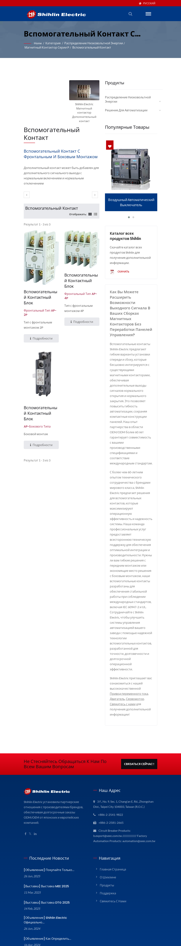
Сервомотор (133, 663)
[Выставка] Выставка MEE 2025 (45, 856)
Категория (53, 43)
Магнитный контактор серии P (45, 47)
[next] (95, 185)
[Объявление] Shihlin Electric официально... (54, 888)
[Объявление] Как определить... (46, 905)
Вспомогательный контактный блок (40, 285)
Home (38, 43)
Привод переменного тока (128, 658)
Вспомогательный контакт (88, 47)
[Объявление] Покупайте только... (47, 840)
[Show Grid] (89, 204)
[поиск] (130, 13)
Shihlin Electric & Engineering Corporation (51, 936)
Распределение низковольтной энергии (91, 43)
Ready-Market (149, 932)
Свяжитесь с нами (122, 668)
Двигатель (117, 663)
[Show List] (95, 204)
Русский (150, 3)
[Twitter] (30, 793)
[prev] (27, 185)
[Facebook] (25, 793)
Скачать (120, 267)
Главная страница (112, 839)
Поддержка (107, 863)
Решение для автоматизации (125, 106)
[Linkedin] (35, 793)
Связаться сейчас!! (139, 728)
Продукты (106, 855)
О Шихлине (108, 847)
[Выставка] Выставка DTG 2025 (45, 872)
